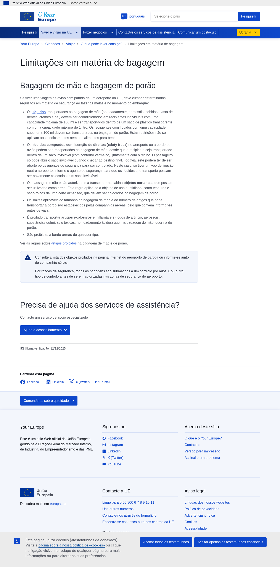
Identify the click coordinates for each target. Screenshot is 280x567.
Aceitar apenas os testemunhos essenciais (230, 542)
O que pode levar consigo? (101, 44)
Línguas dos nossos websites (207, 502)
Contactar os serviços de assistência (146, 32)
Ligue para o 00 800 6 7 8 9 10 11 (128, 502)
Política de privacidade (202, 509)
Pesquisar (29, 32)
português (133, 16)
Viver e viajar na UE (60, 32)
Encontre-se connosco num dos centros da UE (138, 522)
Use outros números (118, 509)
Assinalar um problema (202, 458)
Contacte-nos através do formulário (129, 515)
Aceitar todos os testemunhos (166, 542)
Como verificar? (83, 3)
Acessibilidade (196, 528)
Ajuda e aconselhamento (46, 330)
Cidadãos (52, 44)
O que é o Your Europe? (203, 438)
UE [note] (119, 98)
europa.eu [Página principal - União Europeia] (58, 504)
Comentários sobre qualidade (49, 401)
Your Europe (29, 44)
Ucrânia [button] (248, 32)
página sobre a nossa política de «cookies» (72, 545)
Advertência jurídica (200, 515)
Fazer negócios (98, 32)
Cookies (191, 522)
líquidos (39, 112)
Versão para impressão (202, 451)
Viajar (70, 44)
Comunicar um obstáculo (197, 32)
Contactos (192, 445)
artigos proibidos (64, 243)
